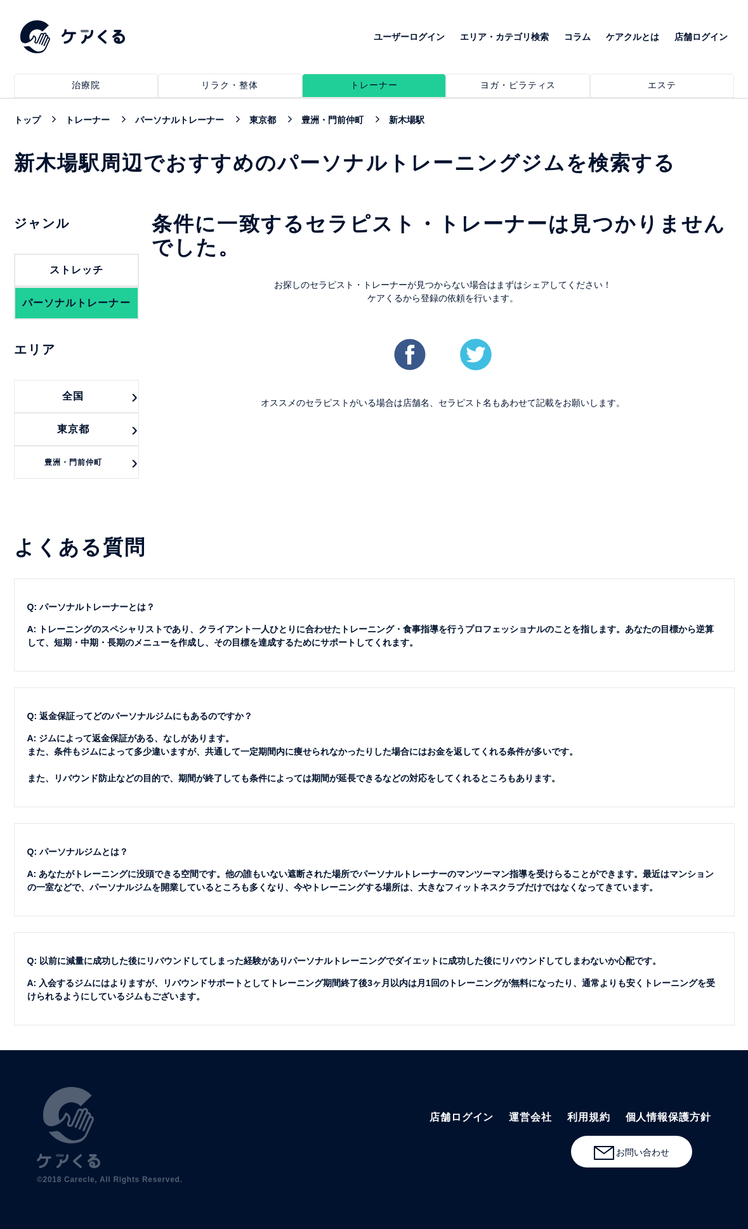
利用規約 (588, 1117)
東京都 (73, 429)
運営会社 (530, 1117)
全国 (73, 396)
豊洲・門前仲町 (73, 462)
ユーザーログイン (409, 37)
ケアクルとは (632, 37)
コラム (577, 37)
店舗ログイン (701, 37)
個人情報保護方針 (668, 1117)
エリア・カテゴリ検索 (504, 37)
